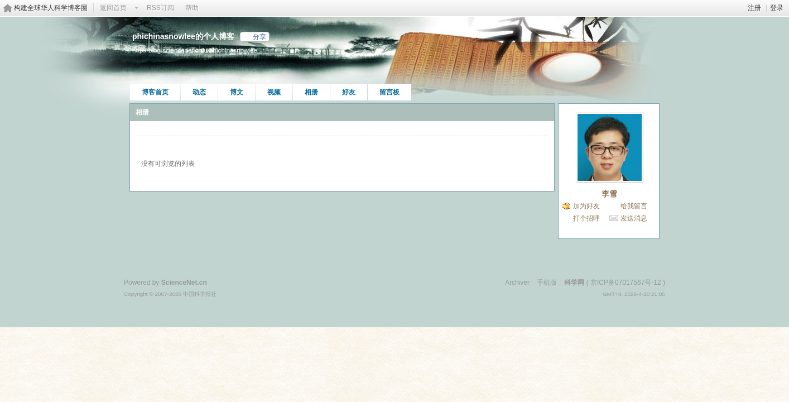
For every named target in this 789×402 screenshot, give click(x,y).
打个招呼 (586, 218)
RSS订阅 (160, 8)
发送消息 (633, 218)
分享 (259, 37)
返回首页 (113, 8)
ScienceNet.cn (184, 282)
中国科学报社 (200, 294)
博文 (236, 92)
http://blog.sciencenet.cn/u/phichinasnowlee (194, 50)
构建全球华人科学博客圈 (51, 8)
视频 (274, 92)
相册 (311, 92)
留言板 (389, 92)
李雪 (609, 193)
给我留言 (633, 206)
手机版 (547, 282)
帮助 (192, 8)
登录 (776, 8)
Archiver (517, 282)
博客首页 (155, 92)
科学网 (574, 282)
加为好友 (586, 206)
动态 (199, 92)
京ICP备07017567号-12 (625, 282)
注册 (754, 8)
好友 (348, 92)
